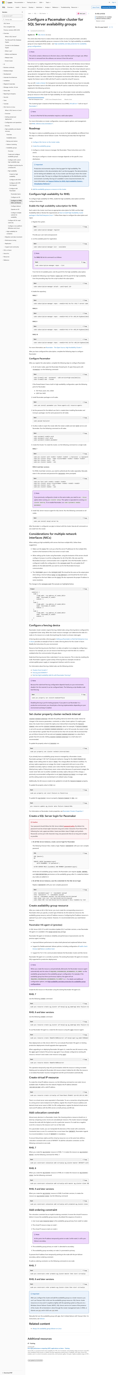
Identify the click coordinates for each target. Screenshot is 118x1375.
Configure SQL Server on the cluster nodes (46, 142)
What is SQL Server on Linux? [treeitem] (13, 110)
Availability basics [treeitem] (11, 138)
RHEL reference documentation (42, 124)
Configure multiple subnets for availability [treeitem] (16, 215)
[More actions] (88, 13)
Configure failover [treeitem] (16, 206)
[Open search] (109, 2)
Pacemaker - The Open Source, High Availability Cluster (63, 347)
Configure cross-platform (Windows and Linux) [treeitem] (15, 227)
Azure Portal (96, 7)
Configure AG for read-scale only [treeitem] (14, 221)
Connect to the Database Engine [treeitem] (12, 47)
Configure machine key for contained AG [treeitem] (15, 166)
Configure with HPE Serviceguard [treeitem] (14, 184)
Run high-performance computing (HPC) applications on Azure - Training (48, 1348)
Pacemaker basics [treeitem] (16, 194)
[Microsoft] (3, 2)
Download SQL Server (108, 7)
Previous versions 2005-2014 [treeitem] (12, 30)
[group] (61, 317)
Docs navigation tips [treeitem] (9, 27)
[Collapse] (22, 12)
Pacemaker (32, 106)
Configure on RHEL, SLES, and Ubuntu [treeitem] (16, 202)
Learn (29, 13)
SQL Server (42, 13)
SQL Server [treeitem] (7, 23)
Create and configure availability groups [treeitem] (14, 155)
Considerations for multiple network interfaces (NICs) (104, 17)
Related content (100, 21)
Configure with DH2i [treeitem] (15, 179)
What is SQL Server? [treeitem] (10, 36)
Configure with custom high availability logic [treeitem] (14, 161)
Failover (42, 1319)
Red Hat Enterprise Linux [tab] (36, 99)
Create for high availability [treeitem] (13, 175)
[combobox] (12, 15)
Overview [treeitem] (9, 134)
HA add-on (73, 103)
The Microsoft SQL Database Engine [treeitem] (13, 41)
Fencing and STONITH (39, 672)
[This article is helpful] (110, 27)
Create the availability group (41, 146)
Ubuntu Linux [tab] (68, 99)
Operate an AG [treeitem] (15, 209)
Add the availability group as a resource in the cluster (49, 189)
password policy (69, 826)
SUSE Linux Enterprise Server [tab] (53, 99)
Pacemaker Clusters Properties (72, 811)
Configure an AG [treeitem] (15, 197)
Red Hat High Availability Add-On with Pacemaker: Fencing (51, 675)
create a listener (41, 83)
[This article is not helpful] (112, 27)
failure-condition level (47, 949)
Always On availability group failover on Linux (47, 1328)
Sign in (114, 2)
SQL (35, 13)
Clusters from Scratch (39, 670)
